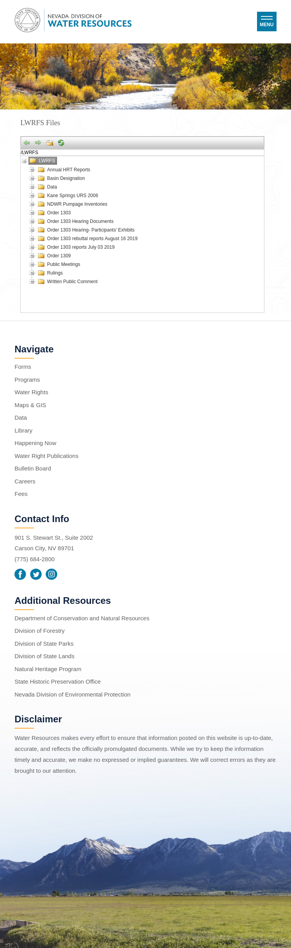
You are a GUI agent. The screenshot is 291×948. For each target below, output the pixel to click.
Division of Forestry (39, 630)
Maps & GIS (30, 405)
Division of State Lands (44, 656)
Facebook (20, 574)
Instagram (51, 574)
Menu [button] (266, 24)
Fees (20, 493)
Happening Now (35, 443)
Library (23, 430)
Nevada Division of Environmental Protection (72, 694)
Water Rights (31, 392)
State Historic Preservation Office (57, 681)
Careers (24, 481)
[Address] (142, 152)
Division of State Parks (43, 643)
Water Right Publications (46, 455)
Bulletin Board (32, 468)
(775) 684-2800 (34, 559)
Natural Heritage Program (47, 669)
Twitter (36, 574)
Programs (27, 379)
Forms (22, 366)
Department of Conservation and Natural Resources (81, 618)
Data (20, 417)
